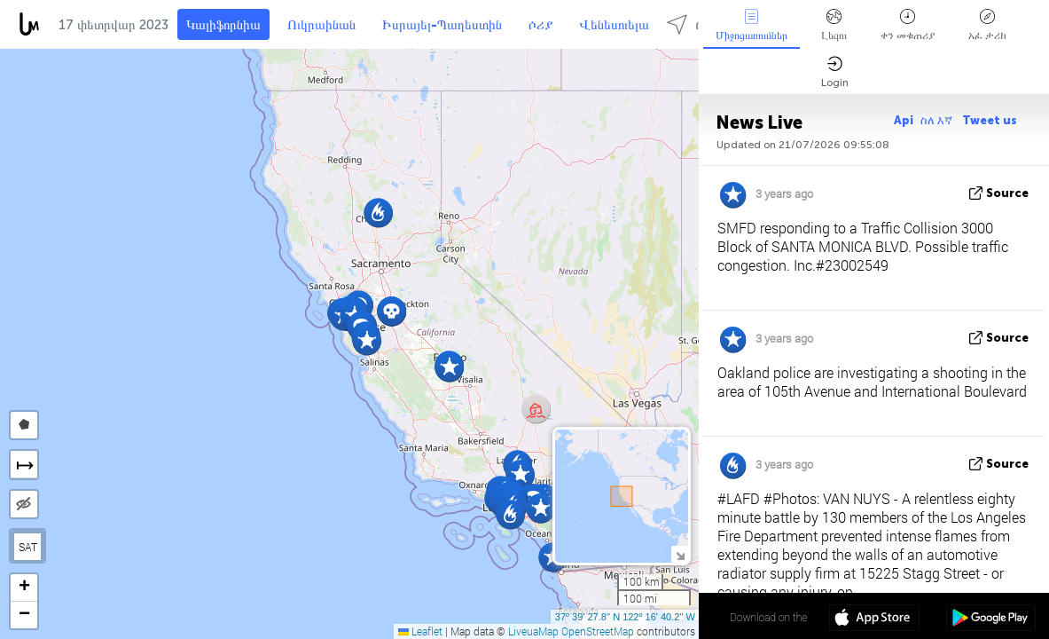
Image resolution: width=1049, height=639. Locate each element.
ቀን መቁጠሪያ (908, 25)
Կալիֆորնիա (223, 25)
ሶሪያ (540, 25)
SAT (28, 547)
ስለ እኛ (937, 120)
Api (903, 120)
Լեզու (834, 25)
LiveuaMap (533, 631)
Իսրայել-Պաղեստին (442, 25)
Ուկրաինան (321, 25)
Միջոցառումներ (751, 25)
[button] (378, 212)
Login (835, 72)
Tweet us (989, 120)
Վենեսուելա (614, 25)
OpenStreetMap (597, 631)
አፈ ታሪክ (987, 25)
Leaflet (420, 631)
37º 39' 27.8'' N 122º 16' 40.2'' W (625, 616)
